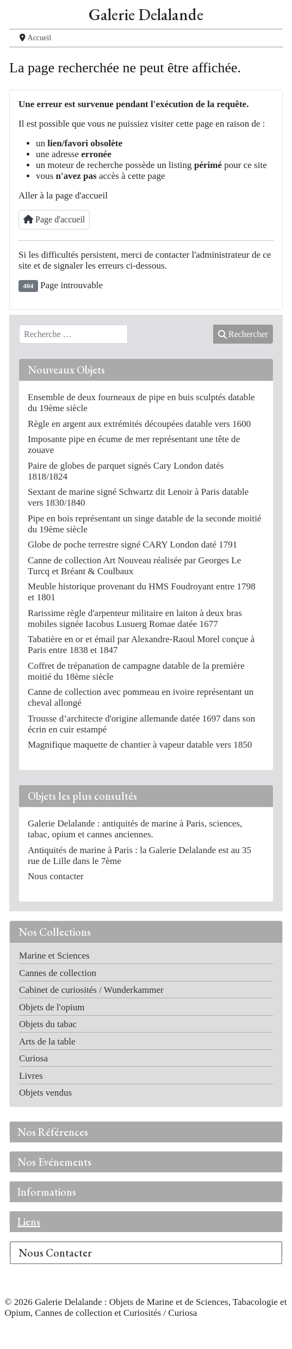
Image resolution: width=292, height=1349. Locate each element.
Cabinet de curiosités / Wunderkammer (91, 990)
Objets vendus (45, 1092)
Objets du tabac (48, 1024)
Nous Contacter (55, 1253)
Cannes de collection (57, 973)
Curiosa (33, 1058)
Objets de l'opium (51, 1007)
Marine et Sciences (54, 955)
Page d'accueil (54, 219)
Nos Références (52, 1132)
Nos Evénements (54, 1162)
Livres (31, 1076)
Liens (28, 1222)
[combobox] (73, 334)
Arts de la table (47, 1041)
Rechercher (243, 334)
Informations (46, 1192)
